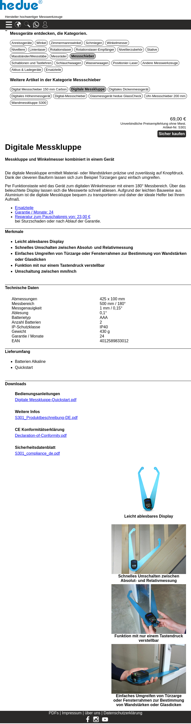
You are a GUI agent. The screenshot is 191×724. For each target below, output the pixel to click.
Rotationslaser (60, 49)
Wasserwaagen (97, 63)
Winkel (41, 43)
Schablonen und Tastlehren (31, 63)
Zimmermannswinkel (66, 43)
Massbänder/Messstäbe (29, 56)
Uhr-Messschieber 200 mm (166, 96)
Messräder (59, 56)
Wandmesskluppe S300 (28, 103)
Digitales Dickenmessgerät (128, 89)
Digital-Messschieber (70, 96)
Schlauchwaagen (68, 63)
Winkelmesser (117, 43)
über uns (92, 713)
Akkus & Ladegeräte (26, 70)
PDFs (54, 713)
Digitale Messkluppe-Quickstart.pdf (45, 400)
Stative (152, 49)
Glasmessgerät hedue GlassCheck (115, 96)
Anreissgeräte (21, 43)
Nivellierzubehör (131, 49)
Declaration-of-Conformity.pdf (41, 435)
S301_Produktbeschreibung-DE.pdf (46, 418)
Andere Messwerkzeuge (160, 63)
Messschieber (82, 56)
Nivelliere (18, 49)
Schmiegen (94, 43)
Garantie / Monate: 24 (34, 212)
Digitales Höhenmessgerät (30, 96)
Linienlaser (38, 49)
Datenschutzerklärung (122, 713)
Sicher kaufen (172, 134)
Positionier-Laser (125, 63)
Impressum (72, 713)
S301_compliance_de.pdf (37, 453)
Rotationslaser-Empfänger (95, 49)
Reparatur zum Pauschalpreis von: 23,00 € (52, 217)
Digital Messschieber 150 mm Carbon (39, 89)
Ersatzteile (53, 70)
